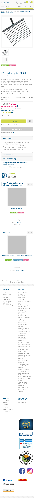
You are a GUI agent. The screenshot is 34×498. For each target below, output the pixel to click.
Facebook (6, 400)
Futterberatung (23, 305)
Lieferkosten (22, 306)
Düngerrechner (23, 314)
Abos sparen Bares (24, 344)
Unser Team (7, 406)
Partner (5, 408)
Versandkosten (26, 281)
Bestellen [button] (14, 121)
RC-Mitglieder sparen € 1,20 (9, 106)
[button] (21, 2)
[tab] (17, 138)
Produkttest (21, 310)
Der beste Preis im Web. (24, 318)
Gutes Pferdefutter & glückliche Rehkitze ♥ (24, 333)
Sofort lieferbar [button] (7, 112)
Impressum (6, 296)
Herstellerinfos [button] (9, 155)
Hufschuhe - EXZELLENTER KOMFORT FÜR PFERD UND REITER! (24, 339)
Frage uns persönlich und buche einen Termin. (23, 388)
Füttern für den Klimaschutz (23, 350)
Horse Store (6, 411)
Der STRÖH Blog (8, 305)
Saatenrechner (22, 315)
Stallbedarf (16, 11)
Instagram (6, 404)
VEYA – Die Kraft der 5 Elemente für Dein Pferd (24, 378)
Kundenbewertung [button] (10, 159)
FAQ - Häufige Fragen (22, 293)
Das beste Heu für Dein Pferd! (23, 329)
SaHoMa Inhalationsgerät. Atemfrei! (23, 360)
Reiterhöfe (21, 297)
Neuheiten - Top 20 (24, 308)
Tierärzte (21, 299)
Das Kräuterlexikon (24, 353)
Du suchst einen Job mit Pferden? (24, 347)
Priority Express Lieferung (23, 325)
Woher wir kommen (24, 369)
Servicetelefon (22, 312)
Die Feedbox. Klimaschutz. (22, 322)
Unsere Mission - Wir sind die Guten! (24, 383)
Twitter (5, 402)
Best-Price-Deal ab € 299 (24, 302)
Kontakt (5, 297)
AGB (4, 292)
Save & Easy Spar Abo (7, 132)
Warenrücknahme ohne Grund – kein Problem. (24, 366)
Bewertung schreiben (27, 97)
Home (2, 11)
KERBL (6, 99)
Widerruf (6, 303)
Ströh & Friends (8, 409)
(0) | (18, 97)
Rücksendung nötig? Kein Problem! (24, 356)
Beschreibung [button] (8, 138)
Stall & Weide (9, 11)
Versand (19, 108)
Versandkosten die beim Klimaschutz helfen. (24, 373)
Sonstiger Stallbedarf (25, 11)
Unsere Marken (8, 301)
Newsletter (6, 299)
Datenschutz (7, 294)
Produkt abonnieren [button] (17, 129)
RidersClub (21, 296)
